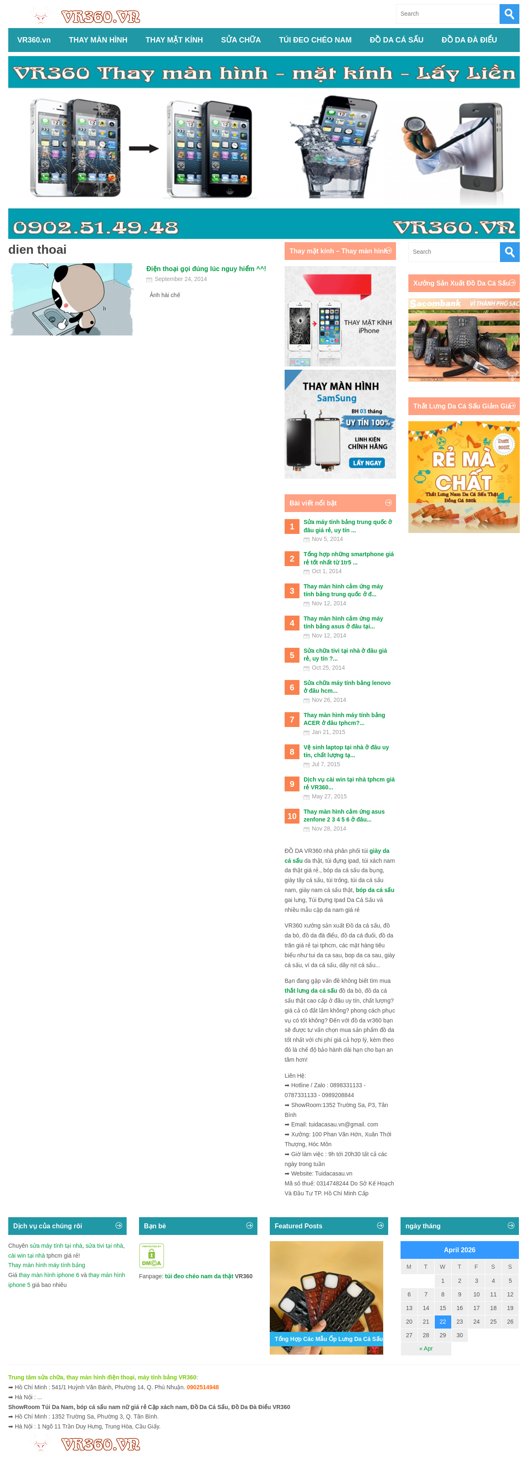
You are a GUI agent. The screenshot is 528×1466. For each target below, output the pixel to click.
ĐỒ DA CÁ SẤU (396, 40)
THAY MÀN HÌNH (98, 40)
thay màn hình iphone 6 (49, 1275)
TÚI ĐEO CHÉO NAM (315, 40)
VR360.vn (34, 40)
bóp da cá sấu (375, 890)
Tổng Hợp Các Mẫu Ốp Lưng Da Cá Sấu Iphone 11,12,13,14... (358, 1339)
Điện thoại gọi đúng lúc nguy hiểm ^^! (206, 268)
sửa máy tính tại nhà (56, 1245)
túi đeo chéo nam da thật (199, 1276)
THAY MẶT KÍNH (174, 40)
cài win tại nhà (26, 1255)
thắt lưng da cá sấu (311, 990)
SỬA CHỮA (241, 40)
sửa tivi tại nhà (104, 1245)
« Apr (426, 1348)
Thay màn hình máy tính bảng (46, 1265)
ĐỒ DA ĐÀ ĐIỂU (469, 40)
